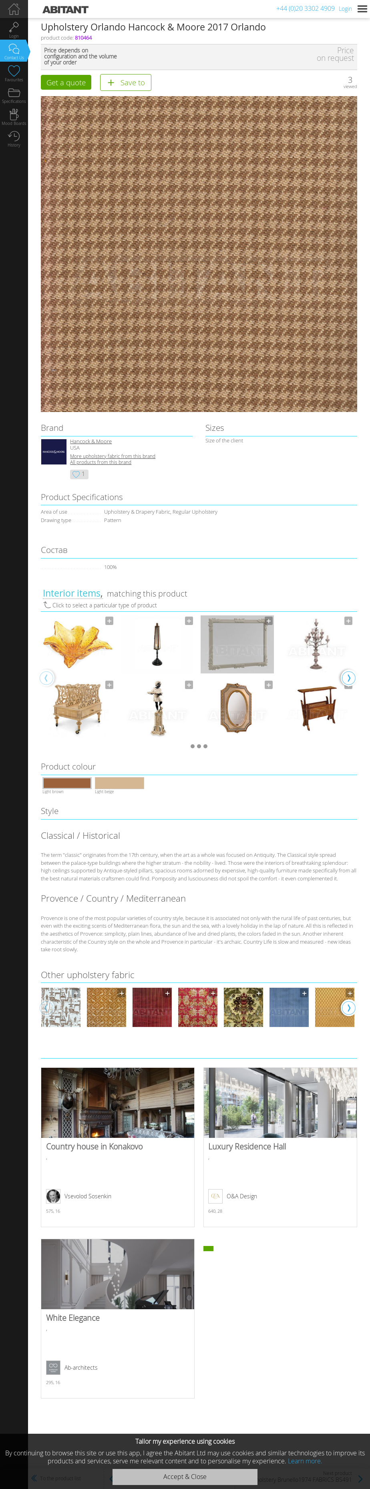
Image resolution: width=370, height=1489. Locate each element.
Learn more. (305, 1461)
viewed (350, 86)
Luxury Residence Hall (280, 1148)
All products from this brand (100, 463)
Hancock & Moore (91, 442)
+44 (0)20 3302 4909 (305, 8)
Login (345, 8)
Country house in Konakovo (117, 1148)
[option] (78, 679)
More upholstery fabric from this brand (112, 457)
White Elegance (117, 1319)
